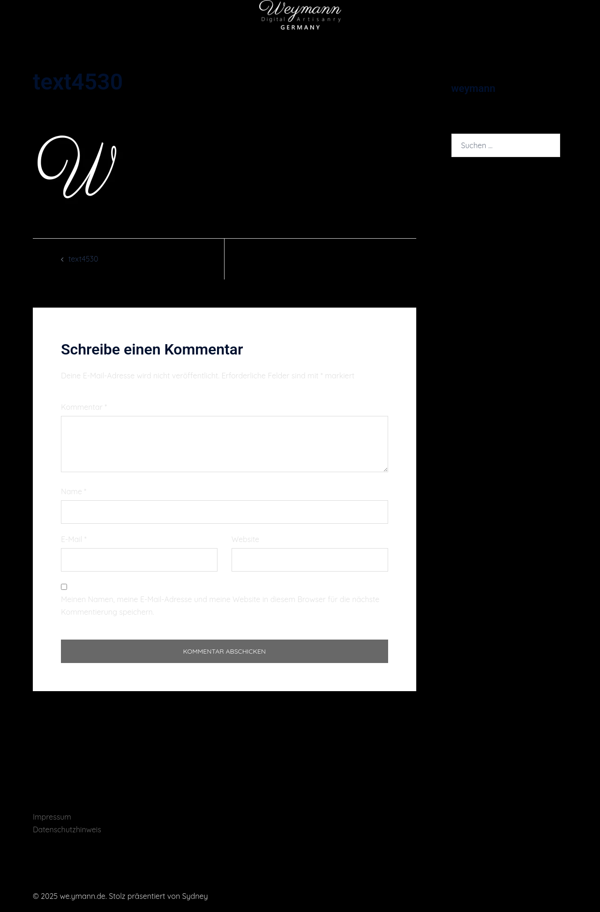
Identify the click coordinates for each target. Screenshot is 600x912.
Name (73, 491)
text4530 (83, 259)
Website (245, 539)
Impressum (52, 817)
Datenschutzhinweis (67, 829)
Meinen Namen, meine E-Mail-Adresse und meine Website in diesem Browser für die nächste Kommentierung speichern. (220, 606)
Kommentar (84, 407)
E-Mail (74, 539)
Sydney (195, 896)
